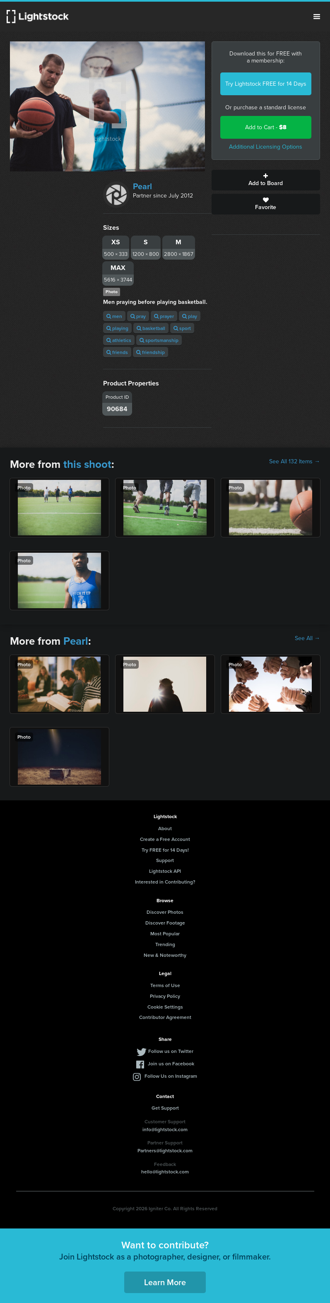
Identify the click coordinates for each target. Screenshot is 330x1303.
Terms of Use (165, 985)
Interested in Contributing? (165, 881)
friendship (150, 352)
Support (165, 860)
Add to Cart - (266, 127)
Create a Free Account (165, 839)
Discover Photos (165, 911)
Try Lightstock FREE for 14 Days (265, 83)
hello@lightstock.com (165, 1171)
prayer (164, 316)
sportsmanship (159, 340)
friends (117, 352)
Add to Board (266, 180)
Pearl (142, 186)
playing (117, 328)
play (189, 316)
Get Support (165, 1107)
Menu (316, 16)
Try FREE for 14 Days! (165, 849)
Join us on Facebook (171, 1063)
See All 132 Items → (294, 462)
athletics (118, 340)
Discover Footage (165, 922)
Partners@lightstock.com (165, 1150)
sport (182, 328)
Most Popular (165, 933)
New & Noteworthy (165, 955)
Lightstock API (165, 870)
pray (138, 316)
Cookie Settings (165, 1006)
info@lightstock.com (165, 1129)
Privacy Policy (165, 996)
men (114, 316)
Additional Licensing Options (265, 146)
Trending (165, 944)
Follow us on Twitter (170, 1051)
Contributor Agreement (165, 1017)
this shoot (87, 464)
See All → (307, 638)
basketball (151, 328)
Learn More (165, 1282)
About (165, 828)
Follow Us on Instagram (171, 1075)
